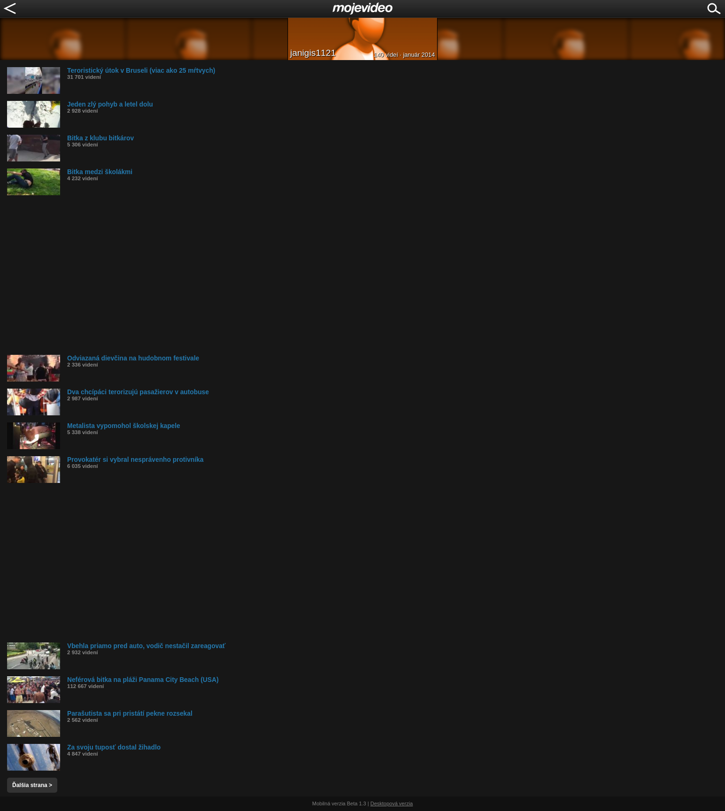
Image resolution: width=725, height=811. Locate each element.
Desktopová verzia (391, 803)
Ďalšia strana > (32, 785)
